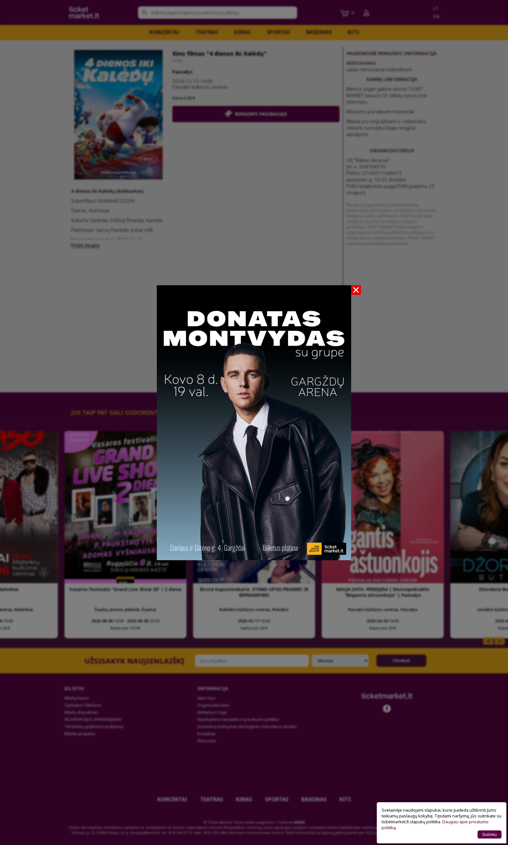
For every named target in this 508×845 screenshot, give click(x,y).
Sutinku (489, 834)
